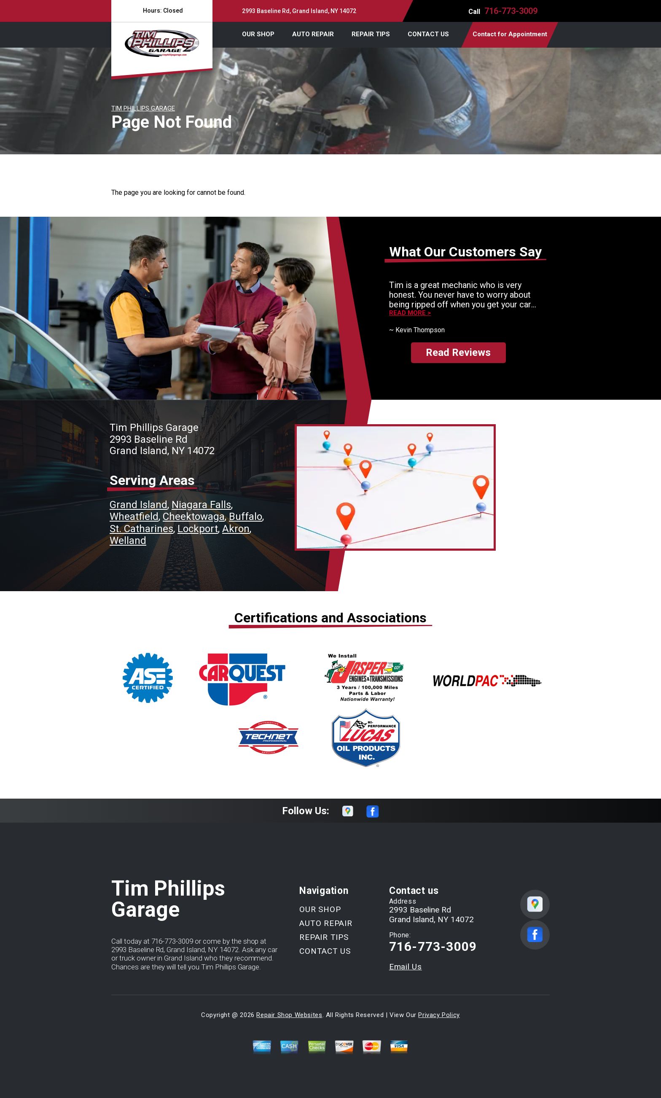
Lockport (197, 529)
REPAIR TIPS (371, 34)
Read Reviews (458, 352)
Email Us (405, 967)
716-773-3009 (510, 11)
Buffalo (245, 516)
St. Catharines (141, 529)
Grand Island (138, 505)
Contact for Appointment (510, 34)
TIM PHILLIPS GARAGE (143, 108)
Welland (128, 540)
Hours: (162, 10)
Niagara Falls (201, 505)
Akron (236, 529)
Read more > (410, 313)
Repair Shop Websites (289, 1015)
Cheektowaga (194, 516)
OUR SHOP (258, 34)
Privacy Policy (438, 1015)
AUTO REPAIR (313, 34)
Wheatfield (134, 516)
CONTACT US (428, 34)
